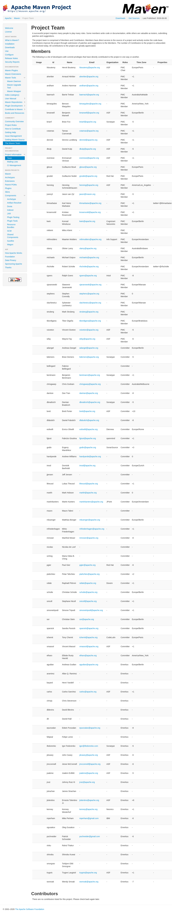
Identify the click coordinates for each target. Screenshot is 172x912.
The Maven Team (12, 143)
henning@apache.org (88, 185)
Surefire (10, 241)
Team (9, 158)
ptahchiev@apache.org (89, 574)
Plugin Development (15, 106)
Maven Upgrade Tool (14, 86)
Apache (8, 18)
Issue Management (13, 136)
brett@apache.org (87, 411)
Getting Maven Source (14, 139)
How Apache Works (13, 253)
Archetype (11, 199)
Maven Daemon (14, 81)
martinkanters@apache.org (91, 502)
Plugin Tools (12, 221)
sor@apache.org (86, 619)
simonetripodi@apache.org (91, 610)
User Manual (15, 98)
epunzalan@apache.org (89, 728)
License (8, 32)
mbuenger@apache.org (89, 520)
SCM (9, 231)
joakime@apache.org (88, 773)
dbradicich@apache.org (89, 402)
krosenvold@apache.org (90, 212)
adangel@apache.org (88, 348)
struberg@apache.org (88, 312)
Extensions (10, 181)
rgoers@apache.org (88, 275)
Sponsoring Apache (13, 264)
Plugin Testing (13, 217)
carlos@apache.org (87, 692)
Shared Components (12, 235)
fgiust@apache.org (87, 438)
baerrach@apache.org (89, 95)
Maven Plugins (11, 70)
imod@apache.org (87, 465)
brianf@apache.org (87, 122)
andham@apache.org (88, 85)
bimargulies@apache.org (90, 104)
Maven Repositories (15, 102)
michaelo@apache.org (89, 257)
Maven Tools (15, 78)
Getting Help (10, 132)
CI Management (14, 165)
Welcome (9, 28)
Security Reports (12, 62)
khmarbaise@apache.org (90, 203)
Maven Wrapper (14, 91)
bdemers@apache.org (89, 357)
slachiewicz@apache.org (90, 303)
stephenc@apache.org (89, 294)
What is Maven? (12, 40)
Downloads (120, 18)
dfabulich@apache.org (89, 420)
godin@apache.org (87, 447)
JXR (9, 214)
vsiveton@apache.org (88, 330)
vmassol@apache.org (88, 646)
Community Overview (14, 121)
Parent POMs (11, 185)
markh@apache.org (88, 493)
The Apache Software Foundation (29, 909)
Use (7, 51)
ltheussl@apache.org (88, 484)
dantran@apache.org (88, 393)
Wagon (10, 244)
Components (15, 195)
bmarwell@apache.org (89, 113)
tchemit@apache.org (88, 637)
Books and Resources (14, 113)
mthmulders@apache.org (90, 239)
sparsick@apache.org (88, 628)
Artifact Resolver (14, 203)
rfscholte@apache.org (89, 266)
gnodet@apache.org (88, 176)
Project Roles (11, 125)
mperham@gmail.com (89, 818)
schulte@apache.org (88, 592)
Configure (9, 55)
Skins (7, 192)
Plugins (8, 188)
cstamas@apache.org (88, 131)
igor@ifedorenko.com (88, 746)
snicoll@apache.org (88, 601)
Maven (17, 18)
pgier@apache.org (87, 565)
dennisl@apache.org (88, 140)
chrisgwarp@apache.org (90, 384)
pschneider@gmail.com (89, 836)
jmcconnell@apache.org (89, 764)
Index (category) (12, 95)
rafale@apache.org (87, 583)
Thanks (8, 267)
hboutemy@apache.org (89, 67)
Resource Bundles (11, 225)
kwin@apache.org (87, 221)
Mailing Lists (12, 162)
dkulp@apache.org (87, 149)
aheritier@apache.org (88, 76)
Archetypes (10, 177)
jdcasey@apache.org (88, 755)
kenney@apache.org (88, 809)
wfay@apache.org (87, 339)
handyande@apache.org (90, 456)
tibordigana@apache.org (90, 321)
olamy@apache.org (87, 248)
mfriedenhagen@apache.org (91, 529)
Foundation (10, 257)
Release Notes (11, 58)
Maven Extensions (13, 74)
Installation (9, 44)
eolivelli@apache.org (88, 429)
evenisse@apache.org (89, 158)
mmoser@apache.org (88, 538)
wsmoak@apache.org (88, 882)
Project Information (15, 154)
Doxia (9, 206)
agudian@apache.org (88, 664)
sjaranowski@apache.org (90, 284)
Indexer (10, 210)
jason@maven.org (87, 194)
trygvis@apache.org (88, 873)
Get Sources (134, 18)
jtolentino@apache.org (89, 800)
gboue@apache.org (88, 167)
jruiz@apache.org (87, 782)
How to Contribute (13, 129)
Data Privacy (10, 260)
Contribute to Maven (15, 109)
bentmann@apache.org (89, 375)
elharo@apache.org (88, 655)
